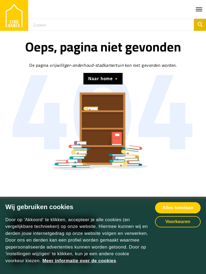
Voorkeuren (177, 221)
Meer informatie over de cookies (79, 260)
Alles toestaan (177, 207)
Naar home (100, 78)
